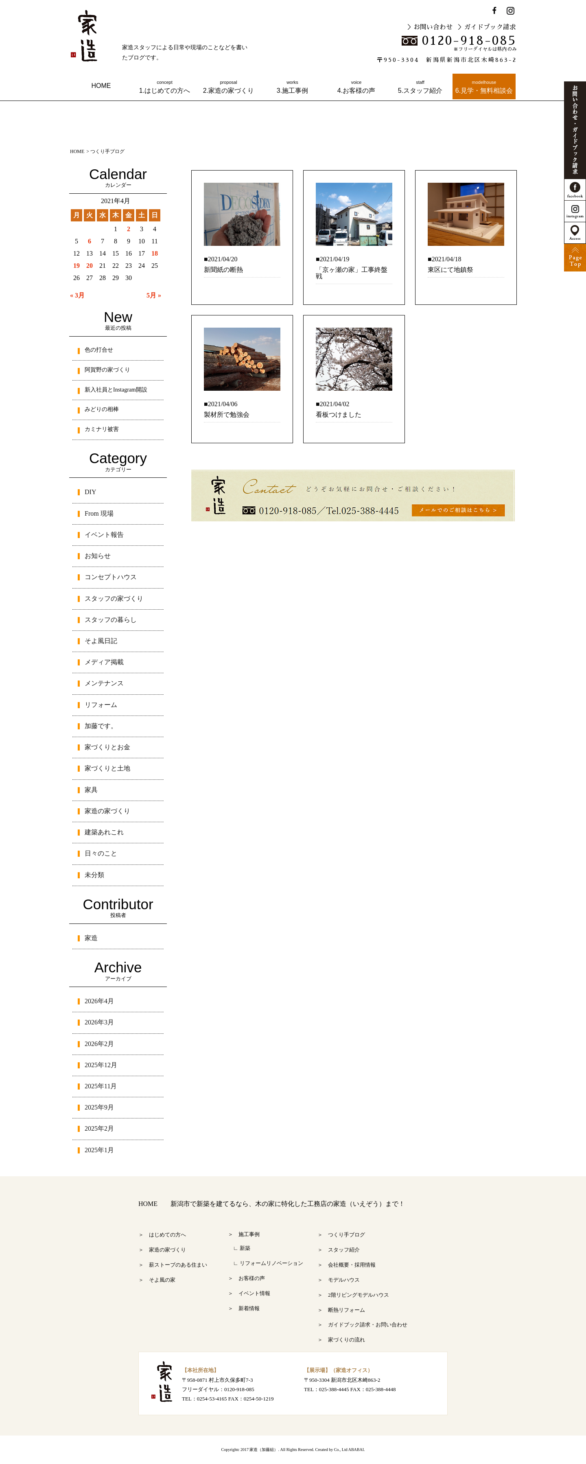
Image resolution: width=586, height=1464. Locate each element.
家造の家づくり (107, 810)
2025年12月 (101, 1064)
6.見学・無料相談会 (484, 87)
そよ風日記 (101, 640)
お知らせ (98, 555)
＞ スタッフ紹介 (338, 1250)
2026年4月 (99, 1001)
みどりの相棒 (102, 409)
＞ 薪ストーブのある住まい (172, 1265)
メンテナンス (104, 683)
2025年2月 (99, 1128)
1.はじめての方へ (164, 87)
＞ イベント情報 (249, 1293)
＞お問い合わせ (430, 27)
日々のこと (101, 853)
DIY (90, 491)
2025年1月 (99, 1150)
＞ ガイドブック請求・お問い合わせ (362, 1325)
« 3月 (77, 295)
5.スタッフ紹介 (420, 87)
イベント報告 (104, 534)
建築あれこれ (104, 832)
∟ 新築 (239, 1248)
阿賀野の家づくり (107, 370)
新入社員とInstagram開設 (116, 390)
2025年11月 (101, 1086)
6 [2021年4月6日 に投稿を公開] (89, 241)
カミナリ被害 (102, 429)
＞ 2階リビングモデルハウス (353, 1295)
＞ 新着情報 (244, 1308)
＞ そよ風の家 (156, 1280)
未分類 (94, 874)
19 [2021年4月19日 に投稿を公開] (76, 265)
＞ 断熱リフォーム (341, 1310)
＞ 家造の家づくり (162, 1250)
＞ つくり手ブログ (341, 1235)
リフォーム (101, 704)
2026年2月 (99, 1043)
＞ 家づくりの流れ (341, 1340)
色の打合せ (99, 350)
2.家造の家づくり (228, 87)
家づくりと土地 (107, 768)
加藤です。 (101, 725)
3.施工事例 (292, 87)
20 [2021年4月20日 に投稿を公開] (89, 265)
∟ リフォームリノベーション (265, 1263)
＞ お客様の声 (246, 1278)
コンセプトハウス (111, 576)
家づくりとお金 (107, 747)
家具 (91, 789)
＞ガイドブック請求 (486, 27)
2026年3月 (99, 1022)
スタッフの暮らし (111, 619)
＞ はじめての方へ (162, 1235)
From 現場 (99, 513)
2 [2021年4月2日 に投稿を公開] (128, 228)
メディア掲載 (104, 662)
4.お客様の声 (356, 87)
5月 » (153, 295)
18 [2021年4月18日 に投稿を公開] (154, 253)
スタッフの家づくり (114, 598)
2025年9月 (99, 1107)
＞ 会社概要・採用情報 (346, 1265)
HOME (101, 85)
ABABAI (356, 1449)
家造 (91, 937)
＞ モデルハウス (338, 1280)
